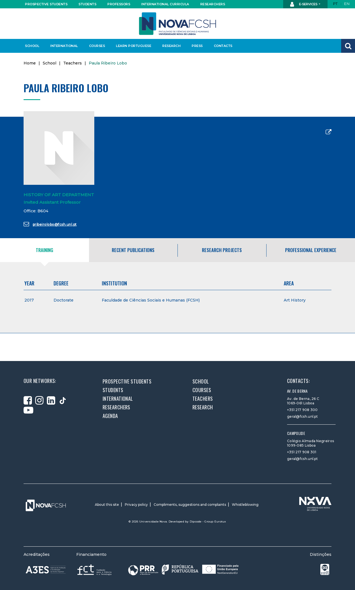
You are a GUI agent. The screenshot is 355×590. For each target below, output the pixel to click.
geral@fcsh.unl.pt (302, 416)
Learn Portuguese (133, 46)
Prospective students (45, 4)
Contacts (223, 46)
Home (30, 63)
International (64, 46)
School (32, 46)
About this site (107, 504)
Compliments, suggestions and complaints (190, 504)
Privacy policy (136, 504)
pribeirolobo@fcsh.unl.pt (50, 224)
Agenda (110, 415)
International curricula (163, 4)
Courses (97, 46)
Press (197, 46)
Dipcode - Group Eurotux (208, 521)
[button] (348, 46)
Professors (118, 4)
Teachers (72, 63)
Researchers (212, 4)
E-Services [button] (304, 4)
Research (171, 46)
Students (87, 4)
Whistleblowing (245, 504)
